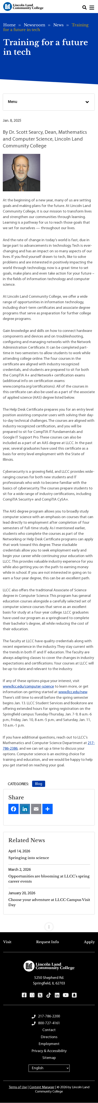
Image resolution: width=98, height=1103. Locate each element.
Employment (49, 1044)
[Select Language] (49, 1068)
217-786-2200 (49, 1016)
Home (9, 25)
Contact (49, 1030)
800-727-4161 (49, 1023)
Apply (89, 942)
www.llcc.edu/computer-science (28, 687)
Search (84, 7)
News (58, 25)
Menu (12, 102)
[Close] (92, 8)
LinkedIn (57, 995)
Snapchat (74, 995)
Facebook (24, 995)
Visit (7, 942)
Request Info (47, 942)
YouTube (65, 995)
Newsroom (34, 25)
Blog (38, 784)
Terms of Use (18, 1087)
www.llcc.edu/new (72, 692)
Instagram (32, 995)
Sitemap (49, 1058)
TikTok (48, 995)
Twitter (40, 995)
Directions (49, 1037)
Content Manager (42, 1087)
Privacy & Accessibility (49, 1051)
